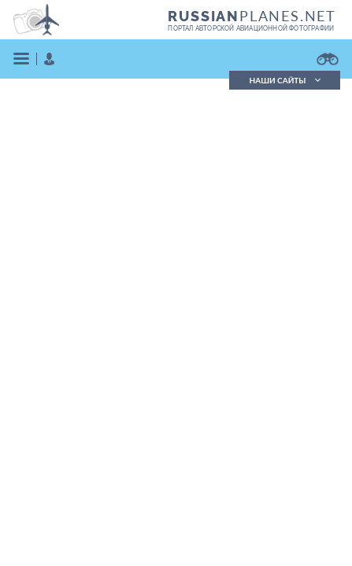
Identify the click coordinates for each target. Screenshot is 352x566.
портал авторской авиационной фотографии (251, 28)
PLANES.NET (252, 15)
